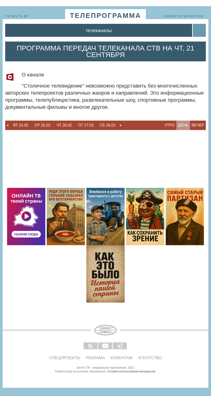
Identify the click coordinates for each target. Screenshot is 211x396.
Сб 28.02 (108, 125)
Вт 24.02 (20, 125)
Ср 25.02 (43, 125)
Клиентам (121, 358)
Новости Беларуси (183, 16)
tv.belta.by (17, 16)
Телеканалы (99, 30)
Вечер (198, 125)
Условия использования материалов (131, 371)
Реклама (95, 358)
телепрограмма (105, 15)
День (183, 125)
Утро (170, 125)
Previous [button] (7, 125)
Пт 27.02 (86, 125)
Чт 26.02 (64, 125)
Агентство (150, 358)
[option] (21, 125)
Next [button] (120, 125)
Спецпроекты (64, 358)
